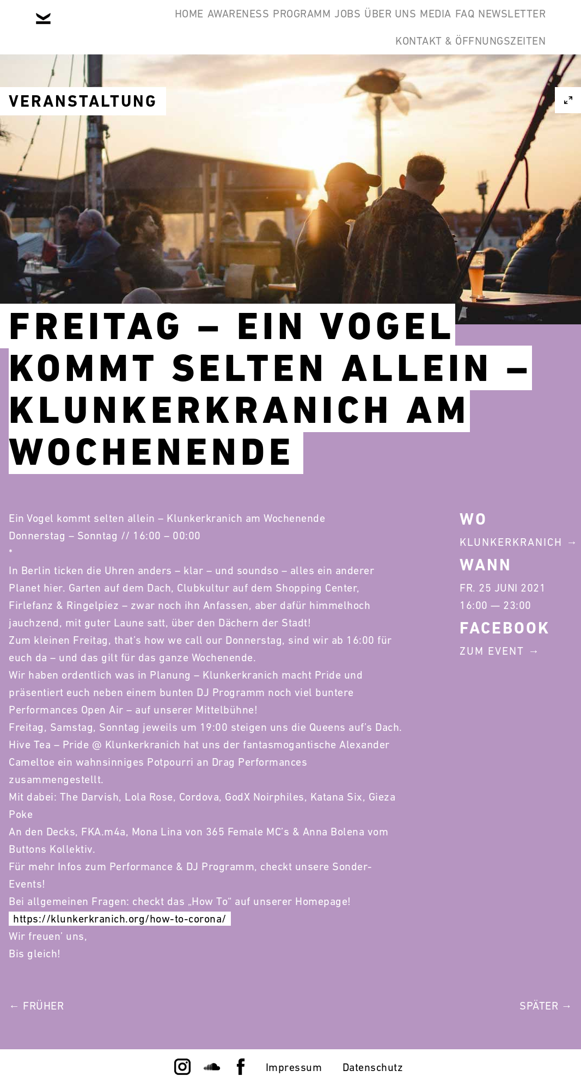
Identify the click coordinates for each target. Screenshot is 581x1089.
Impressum (294, 1067)
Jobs (361, 26)
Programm (298, 26)
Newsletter (333, 78)
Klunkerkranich (511, 542)
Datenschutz (373, 1067)
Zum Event (492, 651)
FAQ (528, 26)
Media (482, 26)
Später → (545, 1006)
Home (152, 26)
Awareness (218, 26)
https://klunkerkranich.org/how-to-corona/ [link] (120, 919)
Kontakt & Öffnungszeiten (462, 78)
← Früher (36, 1006)
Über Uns (420, 26)
